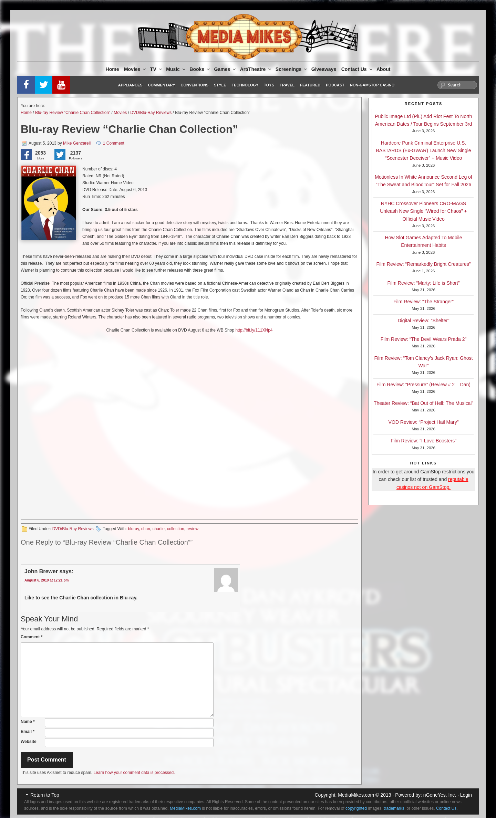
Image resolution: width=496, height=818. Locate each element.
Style (220, 85)
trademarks (394, 808)
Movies (135, 69)
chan (145, 528)
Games (225, 69)
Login (466, 795)
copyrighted (356, 808)
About (383, 69)
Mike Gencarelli (77, 143)
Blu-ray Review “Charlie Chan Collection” (72, 112)
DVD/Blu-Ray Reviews (151, 112)
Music (176, 69)
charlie (159, 528)
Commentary (161, 85)
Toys (269, 85)
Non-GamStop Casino (372, 85)
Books (200, 69)
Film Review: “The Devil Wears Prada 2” (423, 339)
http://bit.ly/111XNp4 (253, 330)
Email (27, 731)
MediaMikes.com (356, 795)
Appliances (130, 85)
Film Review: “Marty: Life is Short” (423, 283)
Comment (31, 637)
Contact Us (357, 69)
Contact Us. (447, 808)
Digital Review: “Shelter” (423, 320)
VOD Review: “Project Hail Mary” (424, 422)
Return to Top (44, 795)
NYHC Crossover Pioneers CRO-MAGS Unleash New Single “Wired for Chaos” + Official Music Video (423, 211)
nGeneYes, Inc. (439, 795)
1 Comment (113, 143)
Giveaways (323, 69)
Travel (287, 85)
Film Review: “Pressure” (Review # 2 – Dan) (423, 384)
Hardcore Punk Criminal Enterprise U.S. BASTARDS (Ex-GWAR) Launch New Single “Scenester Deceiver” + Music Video (423, 150)
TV (156, 69)
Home (112, 69)
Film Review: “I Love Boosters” (423, 440)
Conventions (194, 85)
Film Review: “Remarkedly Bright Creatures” (423, 264)
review (192, 528)
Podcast (335, 85)
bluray (133, 528)
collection (175, 528)
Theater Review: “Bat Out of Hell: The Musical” (423, 403)
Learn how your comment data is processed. (134, 772)
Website (29, 741)
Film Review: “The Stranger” (423, 301)
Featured (310, 85)
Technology (245, 85)
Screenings (292, 69)
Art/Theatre (256, 69)
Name (28, 721)
